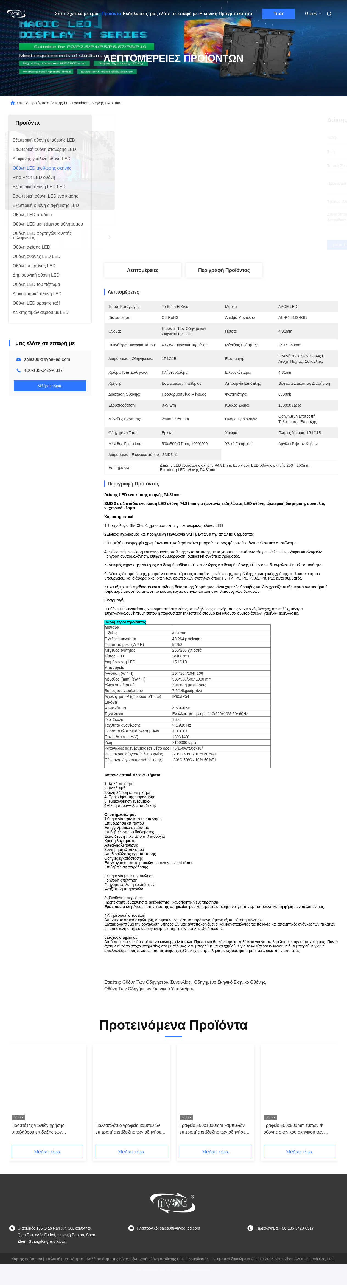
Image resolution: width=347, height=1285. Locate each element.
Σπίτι (60, 13)
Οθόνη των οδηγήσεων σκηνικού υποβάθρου (149, 998)
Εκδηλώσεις (135, 13)
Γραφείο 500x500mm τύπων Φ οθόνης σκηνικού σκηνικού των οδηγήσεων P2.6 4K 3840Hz (294, 1139)
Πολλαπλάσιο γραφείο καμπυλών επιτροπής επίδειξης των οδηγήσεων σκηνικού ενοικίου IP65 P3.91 (131, 1139)
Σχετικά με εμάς (83, 13)
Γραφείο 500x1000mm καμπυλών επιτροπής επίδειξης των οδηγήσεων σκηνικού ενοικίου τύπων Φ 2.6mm (215, 1139)
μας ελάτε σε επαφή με (174, 13)
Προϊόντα (111, 13)
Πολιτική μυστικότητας (65, 1268)
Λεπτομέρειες (143, 270)
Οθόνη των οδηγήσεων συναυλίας (156, 991)
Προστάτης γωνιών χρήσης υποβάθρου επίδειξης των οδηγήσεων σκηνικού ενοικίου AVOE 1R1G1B (47, 1139)
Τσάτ (279, 13)
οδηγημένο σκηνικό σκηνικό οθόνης (229, 991)
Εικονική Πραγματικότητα (226, 13)
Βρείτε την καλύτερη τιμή (250, 245)
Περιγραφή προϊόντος (224, 270)
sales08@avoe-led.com (47, 359)
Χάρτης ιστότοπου (26, 1268)
